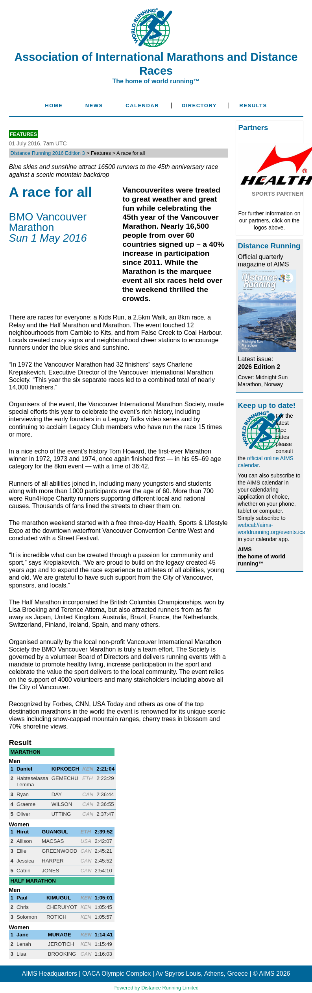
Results (253, 105)
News (94, 105)
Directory (199, 105)
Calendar (142, 105)
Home (54, 105)
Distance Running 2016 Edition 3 (48, 153)
